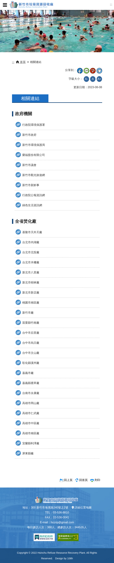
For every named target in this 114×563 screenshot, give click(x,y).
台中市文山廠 (27, 352)
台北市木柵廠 (27, 262)
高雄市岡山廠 (27, 402)
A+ (99, 78)
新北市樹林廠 (27, 282)
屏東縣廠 (25, 453)
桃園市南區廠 (27, 302)
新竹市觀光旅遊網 (30, 174)
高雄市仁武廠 (27, 413)
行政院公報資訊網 (30, 195)
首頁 (20, 61)
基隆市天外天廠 (29, 232)
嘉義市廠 (25, 372)
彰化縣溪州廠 (27, 362)
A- (86, 78)
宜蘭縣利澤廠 (27, 443)
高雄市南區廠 (27, 433)
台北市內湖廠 (27, 242)
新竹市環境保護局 (30, 144)
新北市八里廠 (27, 272)
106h (70, 558)
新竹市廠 (25, 312)
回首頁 (83, 480)
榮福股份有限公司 (30, 154)
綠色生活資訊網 (29, 205)
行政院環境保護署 (30, 124)
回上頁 (68, 480)
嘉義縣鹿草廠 (27, 382)
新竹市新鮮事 (27, 184)
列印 (97, 480)
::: (111, 4)
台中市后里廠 (27, 332)
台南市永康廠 (27, 392)
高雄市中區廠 (27, 423)
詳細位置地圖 (82, 507)
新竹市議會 (26, 164)
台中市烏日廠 (27, 342)
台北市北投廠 (27, 252)
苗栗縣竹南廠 (27, 322)
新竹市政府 (26, 134)
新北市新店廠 (27, 292)
